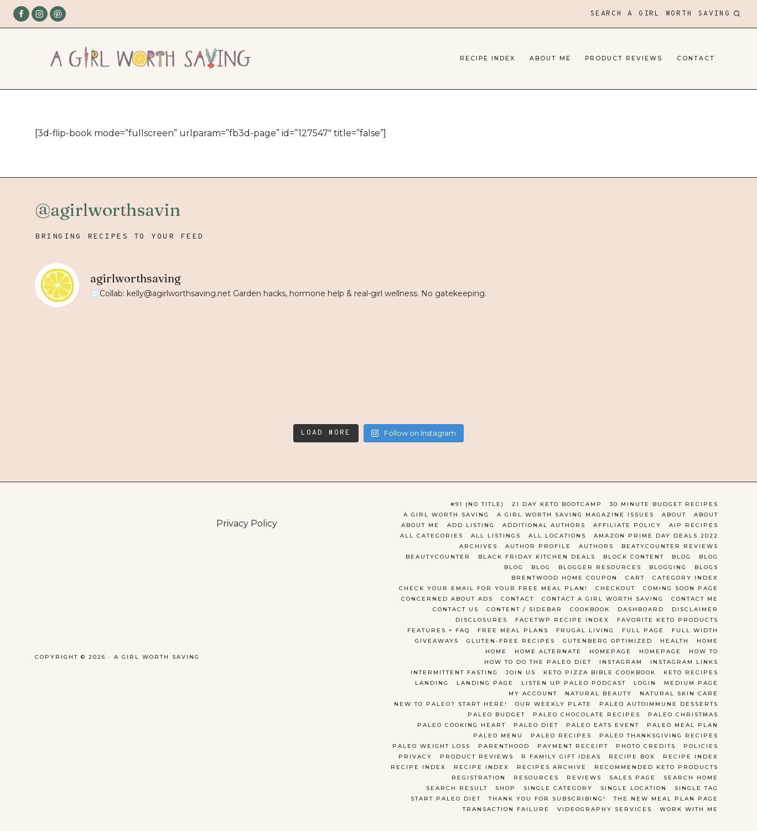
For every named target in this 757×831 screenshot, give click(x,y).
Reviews (584, 777)
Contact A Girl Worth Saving (602, 598)
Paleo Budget (496, 714)
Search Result (457, 788)
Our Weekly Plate (553, 704)
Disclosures (481, 619)
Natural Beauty (598, 693)
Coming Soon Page (680, 588)
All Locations (557, 535)
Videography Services (604, 809)
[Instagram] (40, 14)
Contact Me (694, 598)
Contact (696, 58)
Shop (505, 788)
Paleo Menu (498, 735)
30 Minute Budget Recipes (664, 504)
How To (703, 651)
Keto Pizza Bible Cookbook (599, 672)
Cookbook (590, 609)
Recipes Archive (552, 767)
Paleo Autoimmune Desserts (658, 704)
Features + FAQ (438, 630)
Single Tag (696, 788)
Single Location (633, 788)
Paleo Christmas (683, 714)
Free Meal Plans (513, 630)
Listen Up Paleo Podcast (573, 683)
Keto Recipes (690, 672)
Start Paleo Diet (446, 798)
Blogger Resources (599, 567)
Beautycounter (438, 556)
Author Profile (538, 546)
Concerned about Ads (447, 598)
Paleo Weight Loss (431, 746)
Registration (479, 777)
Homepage (610, 651)
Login (645, 683)
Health (674, 640)
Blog (681, 556)
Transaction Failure (506, 809)
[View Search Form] (665, 13)
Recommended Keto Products (656, 767)
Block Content (633, 556)
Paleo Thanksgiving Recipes (658, 735)
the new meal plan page (666, 798)
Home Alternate (548, 651)
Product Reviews (623, 58)
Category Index (685, 577)
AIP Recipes (693, 525)
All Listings (496, 535)
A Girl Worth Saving (446, 514)
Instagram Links (684, 661)
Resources (536, 777)
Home (707, 640)
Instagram (620, 661)
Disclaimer (695, 609)
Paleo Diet (536, 725)
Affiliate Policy (627, 525)
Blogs (706, 567)
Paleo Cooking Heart (461, 725)
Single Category (558, 788)
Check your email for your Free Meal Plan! (493, 588)
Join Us (521, 672)
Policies (700, 746)
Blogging (668, 567)
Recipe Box (632, 756)
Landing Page (485, 683)
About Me (550, 58)
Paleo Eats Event (602, 725)
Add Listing (471, 525)
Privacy (415, 756)
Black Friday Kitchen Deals (536, 556)
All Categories (431, 535)
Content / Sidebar (524, 609)
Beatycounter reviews (669, 546)
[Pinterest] (58, 14)
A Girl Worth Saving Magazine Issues (575, 514)
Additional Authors (543, 525)
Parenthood (504, 746)
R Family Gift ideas (561, 756)
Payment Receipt (572, 746)
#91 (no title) (477, 504)
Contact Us (456, 609)
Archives (478, 546)
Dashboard (641, 609)
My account (533, 693)
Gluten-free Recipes (510, 640)
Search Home (690, 777)
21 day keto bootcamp (557, 504)
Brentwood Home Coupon (564, 577)
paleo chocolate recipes (586, 714)
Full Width (695, 630)
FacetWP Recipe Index (562, 619)
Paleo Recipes (561, 735)
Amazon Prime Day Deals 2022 (656, 535)
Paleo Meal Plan (682, 725)
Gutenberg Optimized (607, 640)
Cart (635, 577)
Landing (432, 683)
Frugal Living (585, 630)
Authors (596, 546)
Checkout (615, 588)
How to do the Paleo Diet (538, 661)
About (674, 514)
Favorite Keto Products (667, 619)
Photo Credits (646, 746)
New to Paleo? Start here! (450, 704)
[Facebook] (21, 14)
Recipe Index (487, 58)
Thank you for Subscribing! (547, 798)
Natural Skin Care (679, 693)
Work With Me (689, 809)
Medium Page (691, 683)
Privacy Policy (246, 523)
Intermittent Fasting (454, 672)
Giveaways (437, 640)
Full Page (643, 630)
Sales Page (632, 777)
